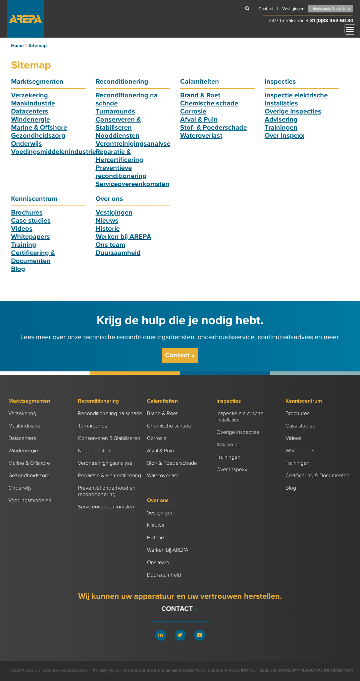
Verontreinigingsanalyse (133, 144)
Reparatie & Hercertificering (119, 156)
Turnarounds (115, 111)
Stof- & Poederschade (213, 128)
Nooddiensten (118, 136)
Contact (180, 355)
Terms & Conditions (141, 670)
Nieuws (107, 221)
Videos (22, 229)
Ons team (110, 245)
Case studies (31, 221)
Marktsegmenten (37, 82)
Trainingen (281, 128)
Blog (18, 269)
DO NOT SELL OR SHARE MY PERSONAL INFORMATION (297, 670)
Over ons (109, 199)
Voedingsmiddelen (29, 500)
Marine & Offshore (39, 128)
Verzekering (29, 95)
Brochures (27, 213)
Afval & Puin (199, 120)
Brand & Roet (200, 95)
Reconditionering (122, 82)
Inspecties (280, 82)
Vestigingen (114, 213)
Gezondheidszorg (38, 136)
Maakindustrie (33, 103)
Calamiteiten (199, 82)
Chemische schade (209, 103)
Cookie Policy (193, 670)
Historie (108, 229)
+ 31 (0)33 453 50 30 (329, 20)
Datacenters (29, 111)
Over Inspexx (284, 136)
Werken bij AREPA (123, 237)
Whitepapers (30, 237)
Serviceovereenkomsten (132, 184)
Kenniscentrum (34, 199)
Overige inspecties (293, 111)
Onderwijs (26, 144)
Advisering (281, 120)
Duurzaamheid (118, 253)
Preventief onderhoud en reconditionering (107, 491)
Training (23, 245)
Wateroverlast (201, 136)
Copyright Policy (224, 670)
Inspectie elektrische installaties (296, 99)
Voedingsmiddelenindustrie (53, 152)
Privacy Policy (106, 670)
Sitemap (170, 670)
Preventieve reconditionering (121, 172)
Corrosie (193, 111)
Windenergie (30, 120)
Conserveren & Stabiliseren (118, 124)
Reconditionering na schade (110, 413)
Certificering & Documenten (33, 257)
